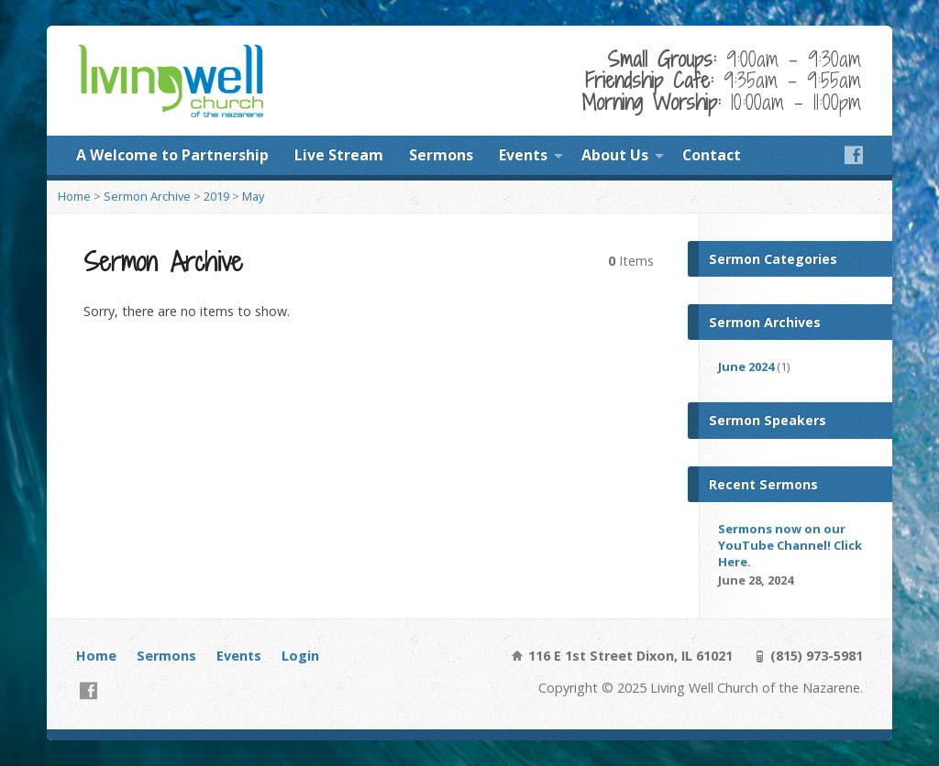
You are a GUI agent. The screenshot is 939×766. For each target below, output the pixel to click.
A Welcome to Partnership (172, 155)
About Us (614, 155)
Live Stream (338, 155)
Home (74, 196)
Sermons (441, 155)
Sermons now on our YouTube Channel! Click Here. (790, 545)
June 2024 (746, 366)
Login (300, 655)
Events (523, 155)
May (253, 196)
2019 (216, 196)
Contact (711, 155)
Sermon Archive (147, 196)
